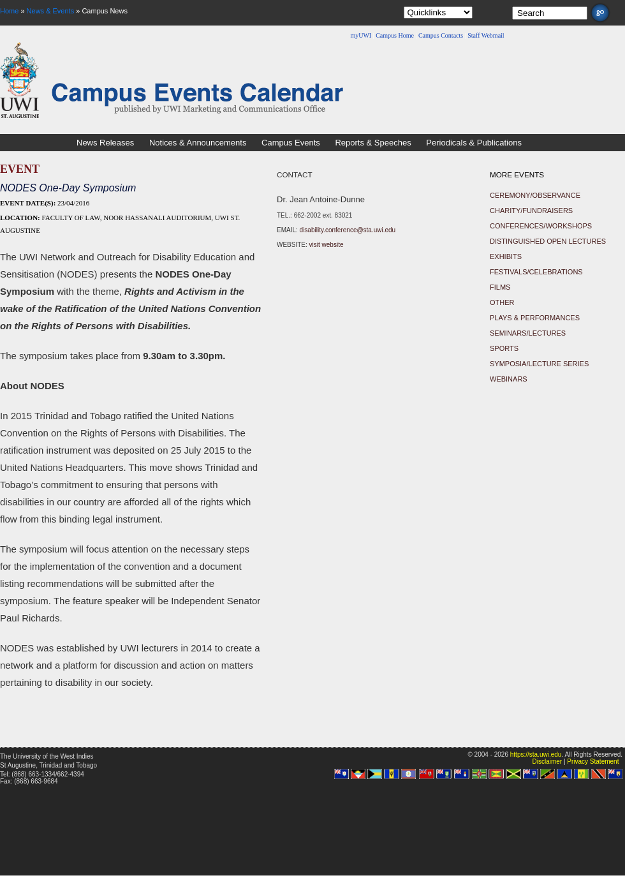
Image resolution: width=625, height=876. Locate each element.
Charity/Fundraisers (531, 210)
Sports (504, 348)
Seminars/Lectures (528, 333)
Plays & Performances (535, 318)
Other (502, 302)
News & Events (51, 11)
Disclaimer (547, 761)
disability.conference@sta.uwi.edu (348, 230)
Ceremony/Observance (535, 195)
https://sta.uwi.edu (536, 754)
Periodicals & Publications (474, 142)
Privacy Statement (593, 761)
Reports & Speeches (373, 142)
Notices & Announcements (197, 142)
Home (9, 11)
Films (500, 287)
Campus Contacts (440, 35)
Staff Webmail (485, 35)
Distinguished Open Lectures (548, 241)
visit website (326, 244)
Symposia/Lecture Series (539, 363)
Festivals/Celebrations (536, 272)
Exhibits (506, 256)
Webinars (508, 379)
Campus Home (395, 35)
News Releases (105, 142)
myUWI (360, 35)
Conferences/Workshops (541, 226)
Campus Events (290, 142)
